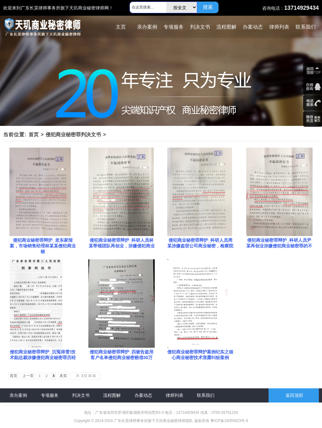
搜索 (208, 7)
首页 (34, 134)
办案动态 (253, 27)
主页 (121, 27)
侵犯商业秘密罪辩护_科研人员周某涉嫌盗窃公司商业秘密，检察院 (200, 243)
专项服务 (174, 27)
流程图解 (226, 27)
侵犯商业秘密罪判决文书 (73, 134)
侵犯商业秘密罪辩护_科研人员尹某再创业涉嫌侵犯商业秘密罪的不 (279, 243)
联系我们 (306, 27)
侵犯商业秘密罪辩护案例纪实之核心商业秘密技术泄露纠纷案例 (200, 354)
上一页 (28, 376)
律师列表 (279, 27)
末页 (63, 376)
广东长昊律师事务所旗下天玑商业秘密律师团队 (153, 421)
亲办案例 (147, 27)
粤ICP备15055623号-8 (229, 421)
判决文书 (200, 27)
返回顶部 (294, 395)
